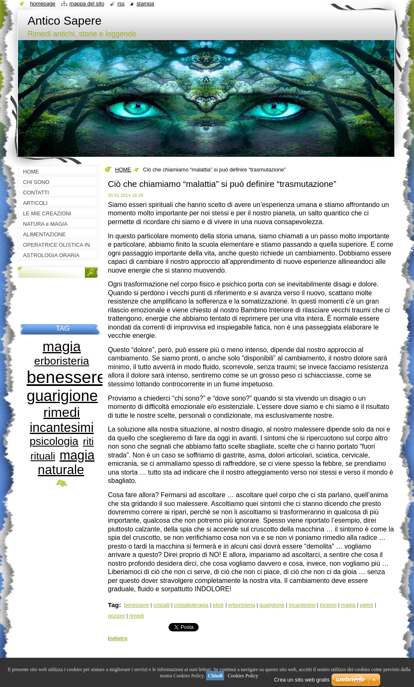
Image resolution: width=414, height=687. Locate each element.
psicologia (54, 441)
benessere (136, 605)
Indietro (118, 638)
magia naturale (66, 462)
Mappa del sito (86, 3)
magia (348, 605)
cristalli (161, 605)
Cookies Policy (242, 676)
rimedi (136, 616)
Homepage (42, 3)
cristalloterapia (191, 605)
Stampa (145, 3)
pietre (366, 605)
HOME (123, 169)
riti (88, 441)
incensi (328, 605)
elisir (218, 605)
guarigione (271, 605)
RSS (121, 3)
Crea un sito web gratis (302, 680)
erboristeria (241, 605)
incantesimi (302, 605)
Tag (113, 604)
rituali (43, 456)
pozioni (116, 616)
